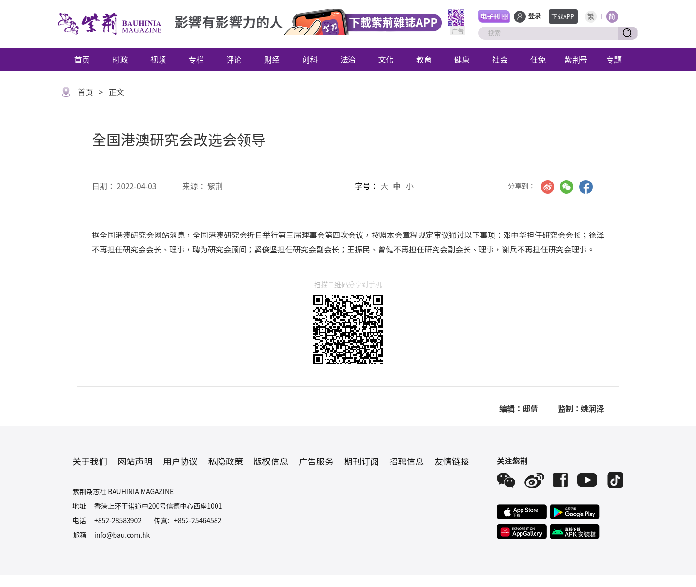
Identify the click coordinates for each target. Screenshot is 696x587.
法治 (348, 59)
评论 (234, 59)
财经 (272, 59)
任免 (538, 59)
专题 (614, 59)
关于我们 (89, 461)
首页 (82, 59)
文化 (386, 59)
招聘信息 (406, 461)
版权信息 (270, 461)
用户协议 (180, 461)
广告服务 (316, 461)
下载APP (562, 16)
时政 (120, 59)
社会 (500, 59)
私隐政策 (225, 461)
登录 (534, 16)
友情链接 (452, 461)
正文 (116, 92)
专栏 (196, 59)
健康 (462, 59)
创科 (310, 59)
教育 (424, 59)
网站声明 (135, 461)
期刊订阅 (361, 461)
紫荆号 (576, 59)
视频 (158, 59)
